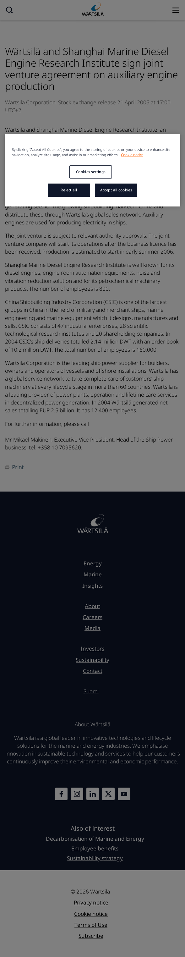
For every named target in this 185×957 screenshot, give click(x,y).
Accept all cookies (116, 190)
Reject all (69, 190)
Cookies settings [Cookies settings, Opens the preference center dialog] (91, 171)
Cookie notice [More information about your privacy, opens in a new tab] (132, 154)
